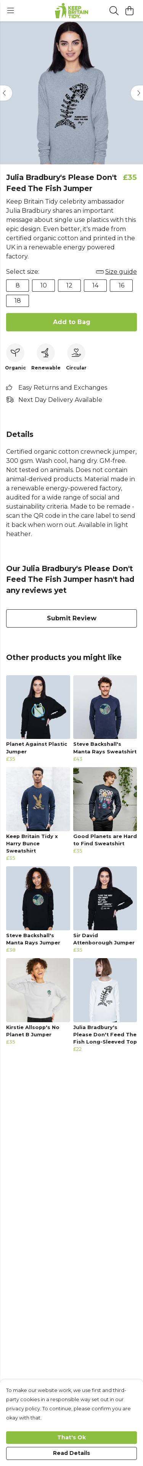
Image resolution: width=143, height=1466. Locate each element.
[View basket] (129, 10)
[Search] (114, 10)
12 (69, 285)
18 (17, 300)
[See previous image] (6, 93)
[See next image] (137, 93)
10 (43, 285)
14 (95, 285)
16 (121, 285)
